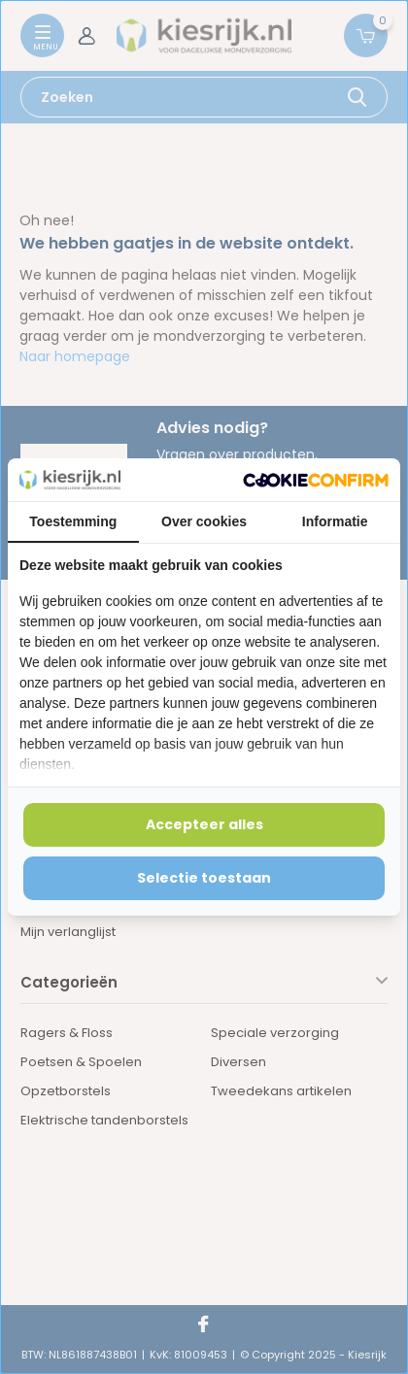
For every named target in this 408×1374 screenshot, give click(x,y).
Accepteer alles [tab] (204, 824)
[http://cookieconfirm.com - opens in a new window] (316, 480)
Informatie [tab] (335, 521)
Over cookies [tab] (204, 521)
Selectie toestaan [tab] (204, 878)
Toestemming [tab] (73, 521)
